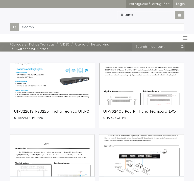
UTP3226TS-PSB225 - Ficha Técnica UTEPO (51, 111)
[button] (180, 4)
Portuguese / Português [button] (148, 4)
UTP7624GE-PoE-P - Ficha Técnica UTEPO (139, 111)
